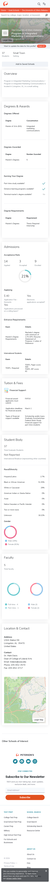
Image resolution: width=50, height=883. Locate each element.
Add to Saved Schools (25, 64)
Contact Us (31, 859)
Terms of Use (9, 866)
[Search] (39, 4)
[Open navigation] (44, 4)
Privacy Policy (9, 863)
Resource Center (33, 831)
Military (7, 831)
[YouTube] (28, 761)
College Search (33, 817)
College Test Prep (10, 817)
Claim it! (41, 46)
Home (3, 10)
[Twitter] (15, 761)
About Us (30, 854)
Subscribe (25, 797)
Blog (29, 867)
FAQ (28, 863)
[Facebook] (21, 761)
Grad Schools (13, 10)
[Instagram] (35, 761)
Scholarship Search (34, 826)
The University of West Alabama (35, 10)
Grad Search (32, 822)
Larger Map (38, 720)
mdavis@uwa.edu (18, 661)
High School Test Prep (12, 835)
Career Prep (8, 826)
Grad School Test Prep (12, 822)
